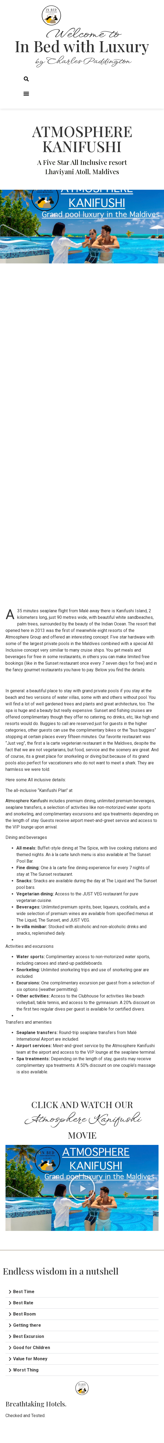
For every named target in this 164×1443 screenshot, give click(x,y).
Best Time (23, 1291)
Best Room (24, 1314)
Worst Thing (26, 1370)
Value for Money (30, 1358)
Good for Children (31, 1347)
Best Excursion (28, 1336)
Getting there (27, 1325)
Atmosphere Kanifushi (26, 800)
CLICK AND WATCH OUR (82, 1104)
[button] (26, 78)
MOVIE (82, 1135)
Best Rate (23, 1302)
